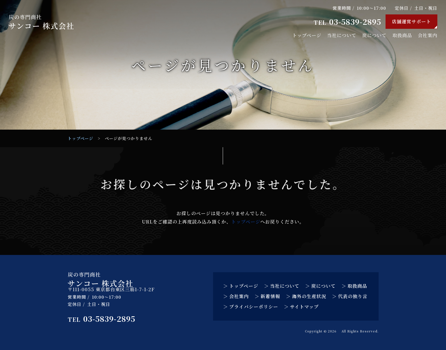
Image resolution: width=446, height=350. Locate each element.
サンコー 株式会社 (324, 331)
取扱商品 (402, 35)
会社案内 (427, 35)
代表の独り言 (352, 296)
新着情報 (270, 296)
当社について (341, 35)
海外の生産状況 (309, 296)
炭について (374, 35)
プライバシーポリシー (253, 306)
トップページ (306, 35)
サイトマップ (304, 306)
